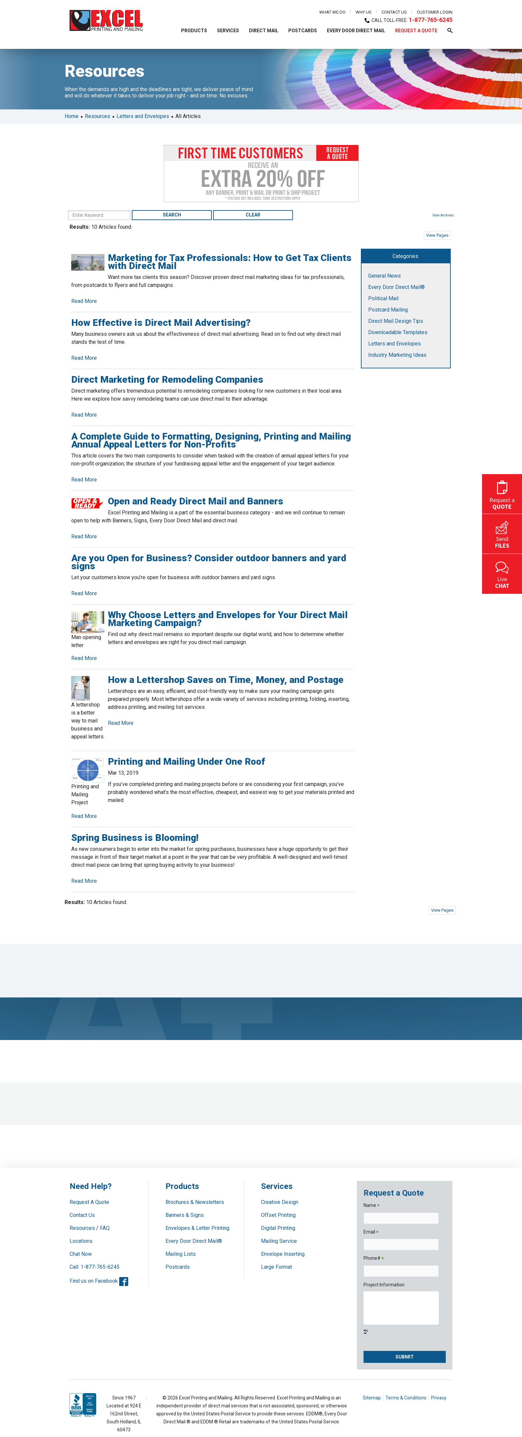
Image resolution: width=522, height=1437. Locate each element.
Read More (84, 301)
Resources (97, 116)
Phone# (374, 1258)
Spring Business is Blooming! (134, 837)
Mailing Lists (180, 1254)
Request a (502, 494)
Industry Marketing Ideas (397, 355)
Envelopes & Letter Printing (197, 1228)
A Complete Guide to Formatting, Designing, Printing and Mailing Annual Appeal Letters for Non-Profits (211, 440)
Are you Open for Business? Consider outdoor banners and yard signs (208, 562)
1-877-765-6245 (430, 19)
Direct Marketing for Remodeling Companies (167, 379)
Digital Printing (278, 1228)
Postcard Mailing (388, 310)
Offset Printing (278, 1215)
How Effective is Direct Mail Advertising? (161, 322)
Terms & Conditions (406, 1397)
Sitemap (372, 1397)
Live (501, 574)
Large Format (276, 1267)
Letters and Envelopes (143, 116)
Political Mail (383, 298)
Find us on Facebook (99, 1281)
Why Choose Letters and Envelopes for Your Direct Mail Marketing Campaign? (228, 618)
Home (72, 116)
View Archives (443, 215)
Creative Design (279, 1202)
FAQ (105, 1228)
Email (371, 1232)
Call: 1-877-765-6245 (95, 1267)
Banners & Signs (184, 1215)
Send (501, 534)
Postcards (177, 1267)
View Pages (437, 235)
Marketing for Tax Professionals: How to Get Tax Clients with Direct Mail (230, 261)
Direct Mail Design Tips (395, 321)
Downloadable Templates (397, 332)
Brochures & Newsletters (194, 1202)
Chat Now (81, 1254)
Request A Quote (89, 1202)
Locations (81, 1241)
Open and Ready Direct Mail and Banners (195, 501)
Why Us (364, 12)
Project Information (384, 1284)
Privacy (438, 1397)
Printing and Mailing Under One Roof (186, 761)
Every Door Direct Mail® (396, 287)
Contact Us (394, 12)
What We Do (332, 12)
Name (372, 1206)
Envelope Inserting (283, 1254)
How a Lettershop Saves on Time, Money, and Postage (226, 679)
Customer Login (434, 12)
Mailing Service (279, 1241)
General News (384, 276)
